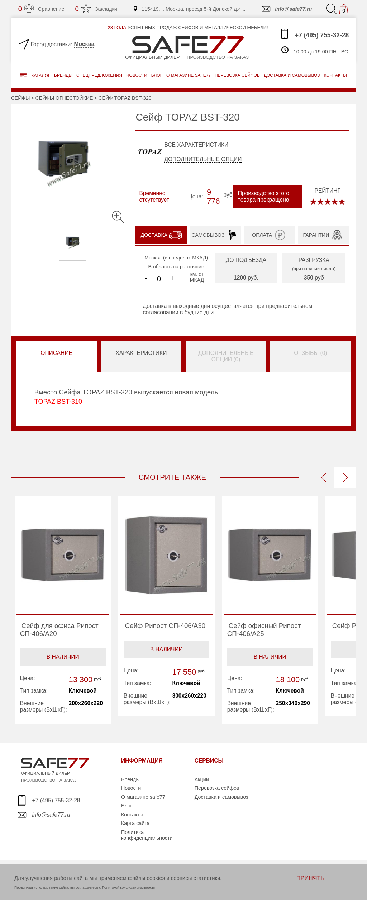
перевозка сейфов (237, 75)
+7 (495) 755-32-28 (314, 34)
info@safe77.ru (286, 9)
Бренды (63, 75)
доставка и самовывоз (292, 75)
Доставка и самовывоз (221, 797)
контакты (335, 75)
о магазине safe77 (188, 75)
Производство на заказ (218, 57)
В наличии (63, 657)
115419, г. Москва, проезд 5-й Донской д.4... (189, 9)
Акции (202, 779)
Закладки (96, 9)
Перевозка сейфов (217, 788)
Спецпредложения (99, 75)
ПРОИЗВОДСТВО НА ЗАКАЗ (48, 780)
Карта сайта (135, 823)
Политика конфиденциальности (147, 835)
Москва (84, 44)
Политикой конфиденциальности (128, 887)
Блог (156, 75)
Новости (136, 75)
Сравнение (41, 9)
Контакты (132, 814)
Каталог (35, 76)
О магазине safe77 (143, 797)
